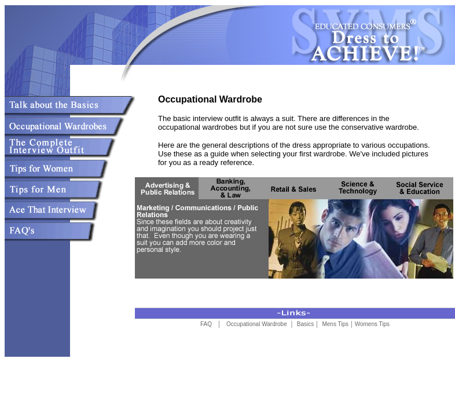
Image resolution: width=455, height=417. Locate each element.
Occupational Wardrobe (257, 324)
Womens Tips (372, 324)
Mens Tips (335, 324)
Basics (305, 324)
